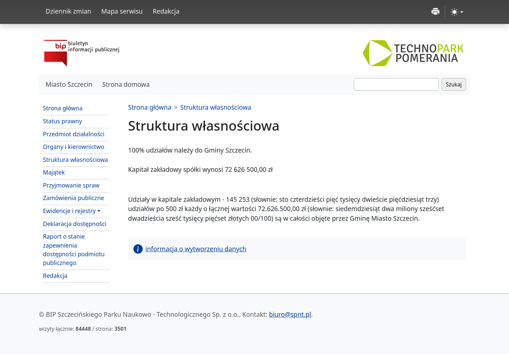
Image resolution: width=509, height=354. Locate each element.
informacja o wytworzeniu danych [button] (189, 248)
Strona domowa (126, 84)
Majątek (54, 172)
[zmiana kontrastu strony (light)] (457, 12)
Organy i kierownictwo (73, 147)
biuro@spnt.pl (290, 314)
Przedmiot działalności (73, 134)
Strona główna (63, 108)
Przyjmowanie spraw (71, 185)
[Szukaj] (396, 84)
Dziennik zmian (68, 11)
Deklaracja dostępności (74, 224)
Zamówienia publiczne (76, 197)
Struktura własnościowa (75, 160)
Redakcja (166, 11)
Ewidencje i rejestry (69, 211)
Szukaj (454, 84)
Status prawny (62, 121)
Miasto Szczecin (69, 84)
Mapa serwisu (122, 11)
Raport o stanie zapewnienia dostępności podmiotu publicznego (74, 249)
